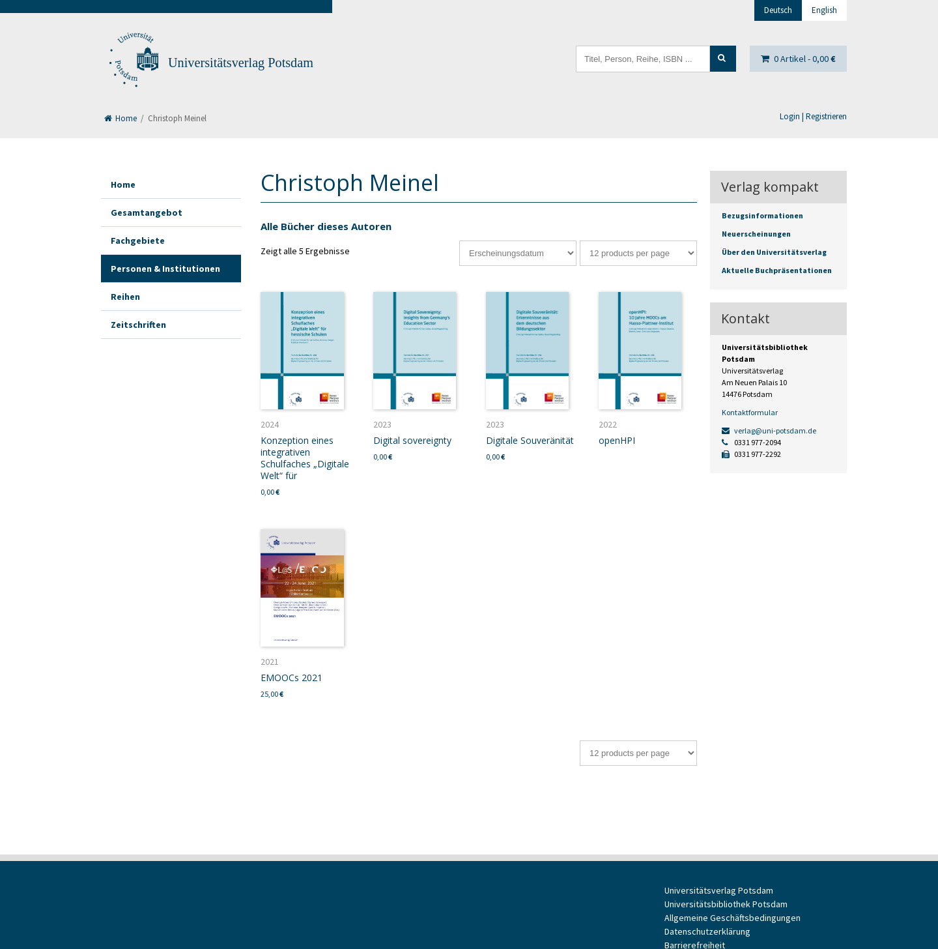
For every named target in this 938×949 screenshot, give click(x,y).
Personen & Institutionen (165, 268)
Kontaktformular (750, 412)
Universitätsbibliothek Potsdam (726, 904)
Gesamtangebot (146, 212)
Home (120, 118)
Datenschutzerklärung (707, 931)
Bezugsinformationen (762, 215)
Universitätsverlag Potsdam (240, 62)
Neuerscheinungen (756, 234)
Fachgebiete (138, 240)
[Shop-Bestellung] (517, 253)
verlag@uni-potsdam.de (769, 430)
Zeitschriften (138, 324)
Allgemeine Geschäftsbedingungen (732, 918)
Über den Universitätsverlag (774, 252)
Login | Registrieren (813, 116)
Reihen (125, 296)
